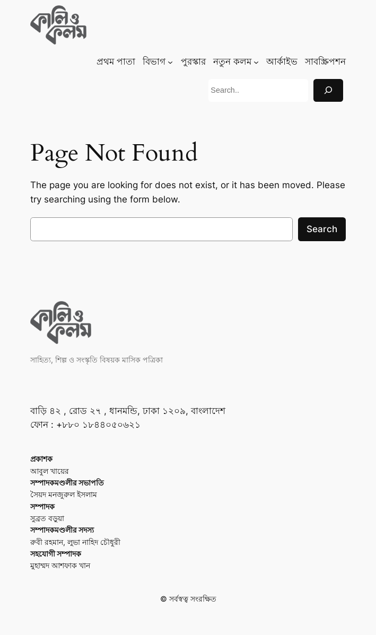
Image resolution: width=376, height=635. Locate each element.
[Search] (328, 90)
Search (322, 229)
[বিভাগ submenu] (170, 61)
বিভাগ (154, 61)
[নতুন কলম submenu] (256, 61)
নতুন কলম (232, 61)
